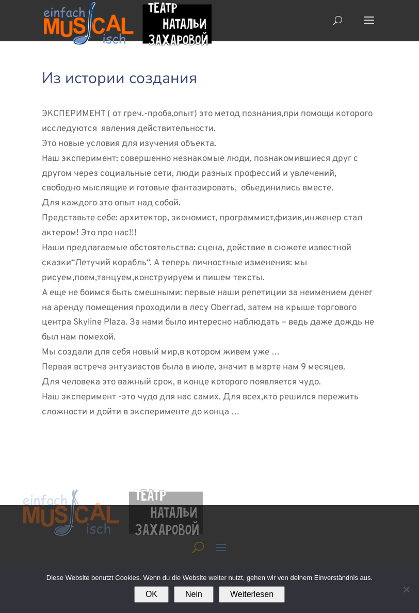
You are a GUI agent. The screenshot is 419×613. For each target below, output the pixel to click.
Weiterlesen (251, 594)
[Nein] (406, 589)
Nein (193, 594)
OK (151, 594)
